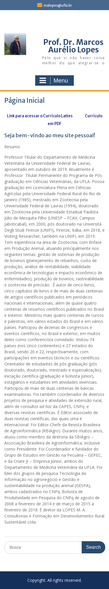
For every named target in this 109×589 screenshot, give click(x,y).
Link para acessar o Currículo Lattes (40, 116)
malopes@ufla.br (58, 5)
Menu (54, 80)
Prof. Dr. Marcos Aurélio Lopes (73, 45)
